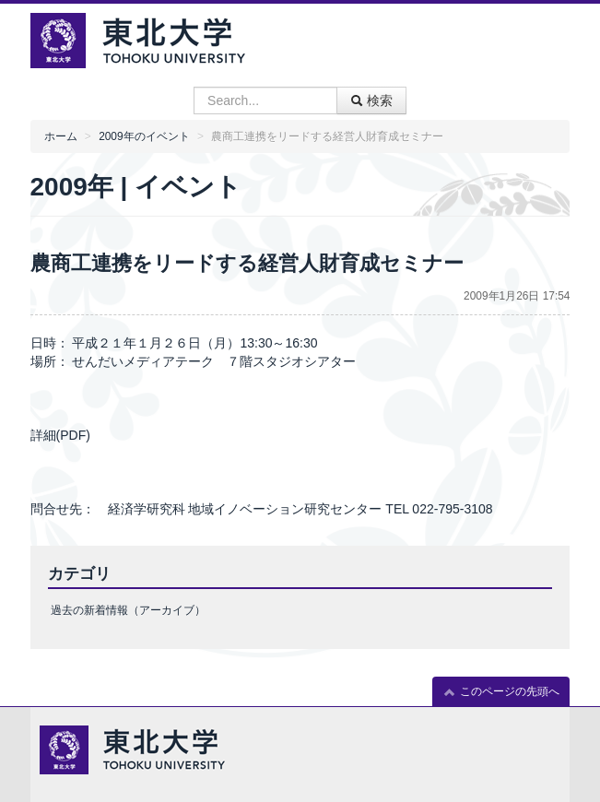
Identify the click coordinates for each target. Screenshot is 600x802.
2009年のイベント (144, 136)
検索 (371, 100)
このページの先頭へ (501, 692)
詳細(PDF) (60, 435)
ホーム (60, 136)
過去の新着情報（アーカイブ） (128, 610)
